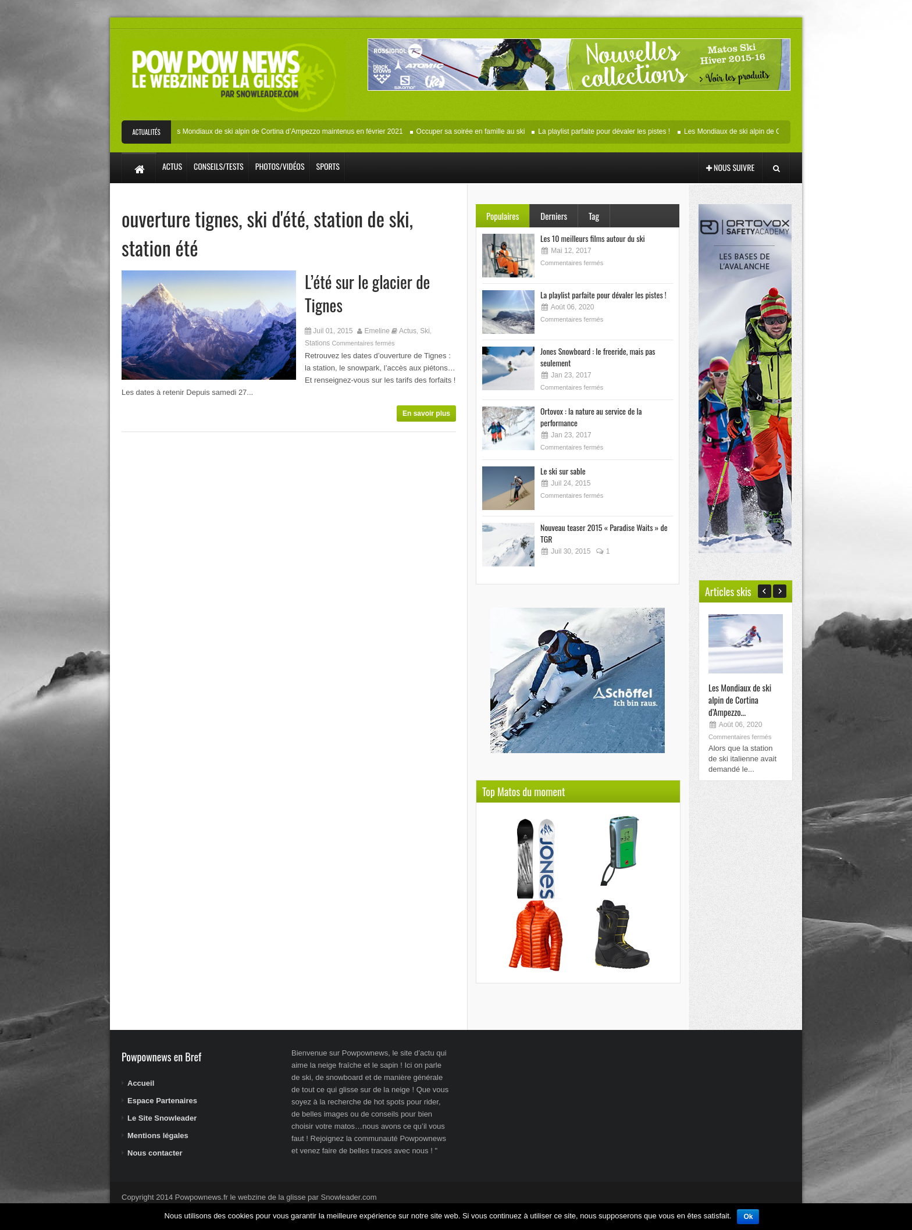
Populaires (502, 215)
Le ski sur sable (563, 471)
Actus (407, 331)
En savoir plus (426, 413)
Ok (748, 1217)
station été (160, 247)
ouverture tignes (180, 218)
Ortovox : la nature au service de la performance (591, 417)
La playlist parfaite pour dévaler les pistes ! (608, 131)
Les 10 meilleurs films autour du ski (592, 238)
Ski (425, 331)
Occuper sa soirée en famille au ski (474, 131)
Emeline (377, 331)
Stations (317, 343)
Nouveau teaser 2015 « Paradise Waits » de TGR (604, 533)
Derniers (553, 215)
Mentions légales (157, 1135)
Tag (594, 215)
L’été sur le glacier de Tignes (367, 293)
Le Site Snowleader (162, 1118)
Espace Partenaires (162, 1100)
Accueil (140, 1083)
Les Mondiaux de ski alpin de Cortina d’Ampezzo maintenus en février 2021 (290, 131)
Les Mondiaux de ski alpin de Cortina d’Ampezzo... (739, 699)
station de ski (361, 218)
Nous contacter (155, 1153)
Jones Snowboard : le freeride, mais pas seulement (598, 357)
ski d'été (276, 218)
